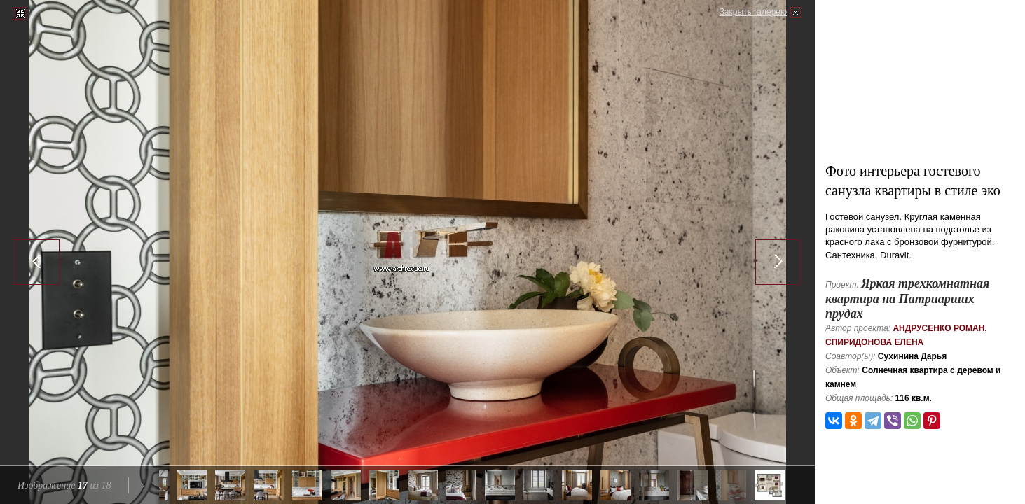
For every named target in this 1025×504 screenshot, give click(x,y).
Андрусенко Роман (938, 328)
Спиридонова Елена (874, 342)
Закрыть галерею (753, 12)
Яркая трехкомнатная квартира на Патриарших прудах (907, 298)
